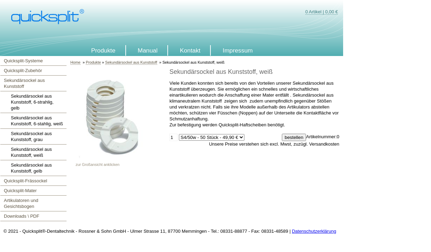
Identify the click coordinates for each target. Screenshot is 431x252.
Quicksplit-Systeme (23, 60)
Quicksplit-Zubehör (23, 70)
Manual (148, 50)
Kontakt (190, 50)
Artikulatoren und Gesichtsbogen (21, 203)
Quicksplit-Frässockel (25, 180)
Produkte (103, 50)
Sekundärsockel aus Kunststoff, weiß (31, 152)
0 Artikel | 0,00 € (321, 11)
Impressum (238, 50)
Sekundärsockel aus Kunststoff (24, 83)
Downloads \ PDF (21, 216)
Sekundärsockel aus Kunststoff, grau (31, 136)
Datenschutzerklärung (314, 231)
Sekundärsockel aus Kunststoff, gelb (31, 168)
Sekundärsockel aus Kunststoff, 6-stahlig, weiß (37, 120)
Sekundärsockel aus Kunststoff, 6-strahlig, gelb (32, 102)
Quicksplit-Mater (20, 190)
